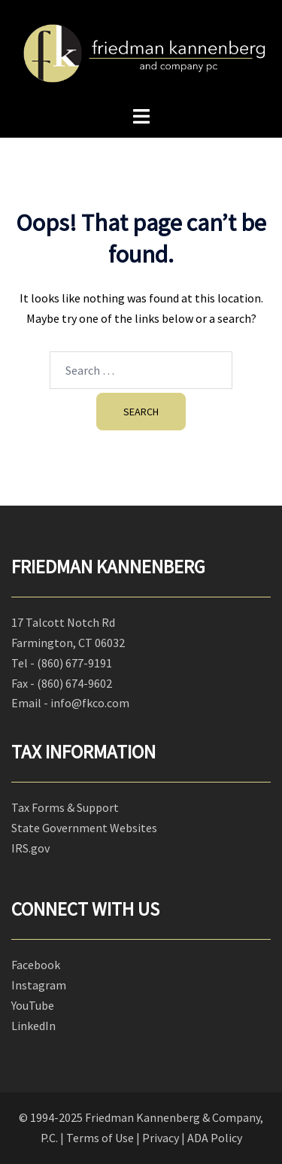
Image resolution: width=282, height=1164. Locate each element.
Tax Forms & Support (65, 807)
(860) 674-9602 (74, 683)
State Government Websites (84, 827)
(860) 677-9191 (74, 662)
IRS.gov (30, 848)
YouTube (32, 1005)
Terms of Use (100, 1137)
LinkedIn (33, 1025)
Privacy (160, 1137)
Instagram (38, 984)
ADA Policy (214, 1137)
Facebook (35, 964)
